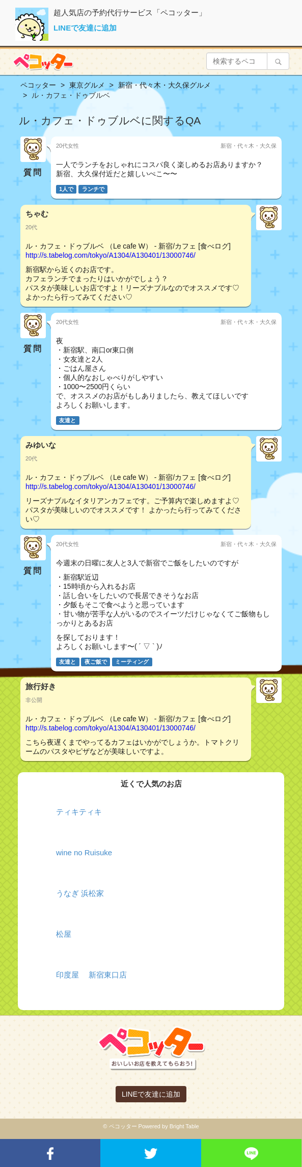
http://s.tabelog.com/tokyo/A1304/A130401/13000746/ (110, 255)
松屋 (63, 934)
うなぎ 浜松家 (80, 893)
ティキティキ (79, 811)
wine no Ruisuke (84, 852)
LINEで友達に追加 (85, 27)
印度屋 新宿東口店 (91, 974)
